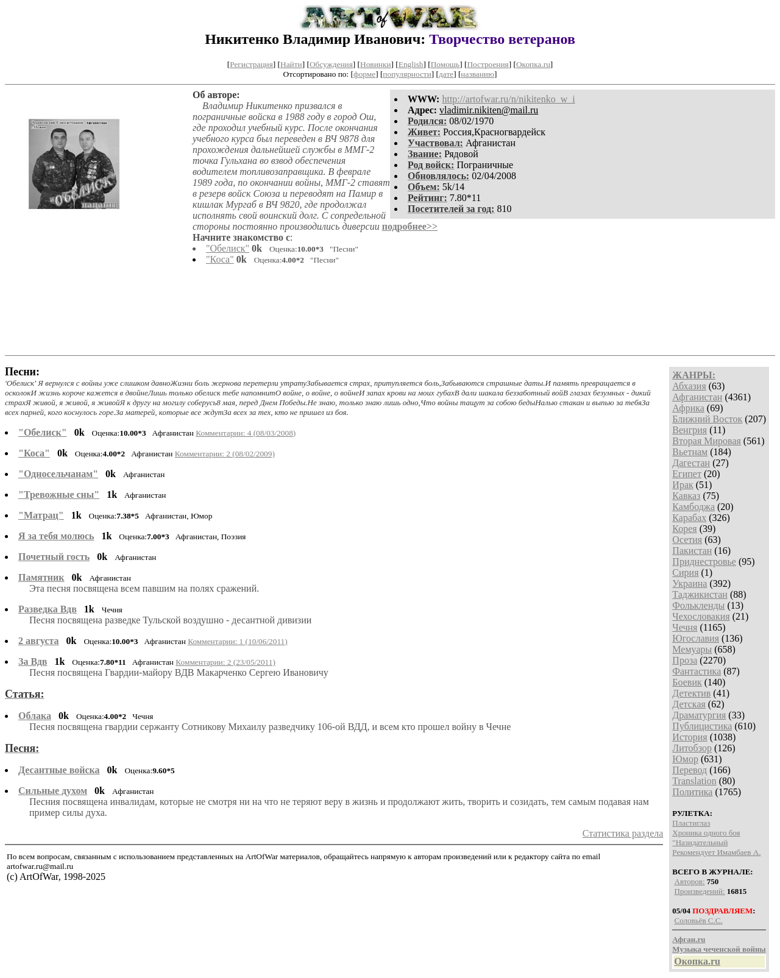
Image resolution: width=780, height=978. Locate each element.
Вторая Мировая (706, 441)
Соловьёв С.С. (699, 920)
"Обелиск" (227, 248)
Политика (692, 792)
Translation (694, 781)
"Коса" (220, 259)
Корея (684, 528)
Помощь (445, 64)
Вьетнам (689, 452)
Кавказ (686, 496)
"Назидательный (700, 842)
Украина (689, 583)
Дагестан (691, 463)
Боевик (686, 682)
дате (446, 74)
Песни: (22, 372)
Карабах (689, 517)
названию (477, 74)
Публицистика (702, 726)
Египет (686, 474)
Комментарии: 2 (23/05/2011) (225, 662)
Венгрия (689, 430)
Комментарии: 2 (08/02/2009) (225, 453)
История (689, 737)
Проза (684, 660)
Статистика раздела (623, 833)
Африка (688, 408)
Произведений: (700, 891)
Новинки (375, 64)
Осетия (687, 539)
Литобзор (692, 748)
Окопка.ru (533, 64)
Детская (689, 704)
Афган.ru (688, 939)
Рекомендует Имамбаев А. (716, 852)
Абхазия (689, 386)
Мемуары (692, 649)
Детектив (691, 693)
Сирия (685, 572)
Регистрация (251, 64)
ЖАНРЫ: (693, 375)
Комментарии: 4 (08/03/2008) (246, 433)
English (411, 64)
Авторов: (690, 881)
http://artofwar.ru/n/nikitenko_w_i (508, 99)
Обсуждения (331, 64)
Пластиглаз (691, 822)
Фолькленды (698, 605)
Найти (291, 64)
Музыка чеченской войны (718, 949)
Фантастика (696, 671)
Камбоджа (693, 506)
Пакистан (692, 550)
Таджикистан (700, 594)
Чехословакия (700, 616)
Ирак (682, 485)
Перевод (689, 770)
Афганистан (697, 397)
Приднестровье (704, 561)
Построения (487, 64)
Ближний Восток (707, 419)
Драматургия (699, 715)
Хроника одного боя (706, 832)
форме (364, 74)
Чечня (684, 627)
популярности (407, 74)
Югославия (695, 638)
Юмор (685, 759)
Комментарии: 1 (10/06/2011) (238, 641)
